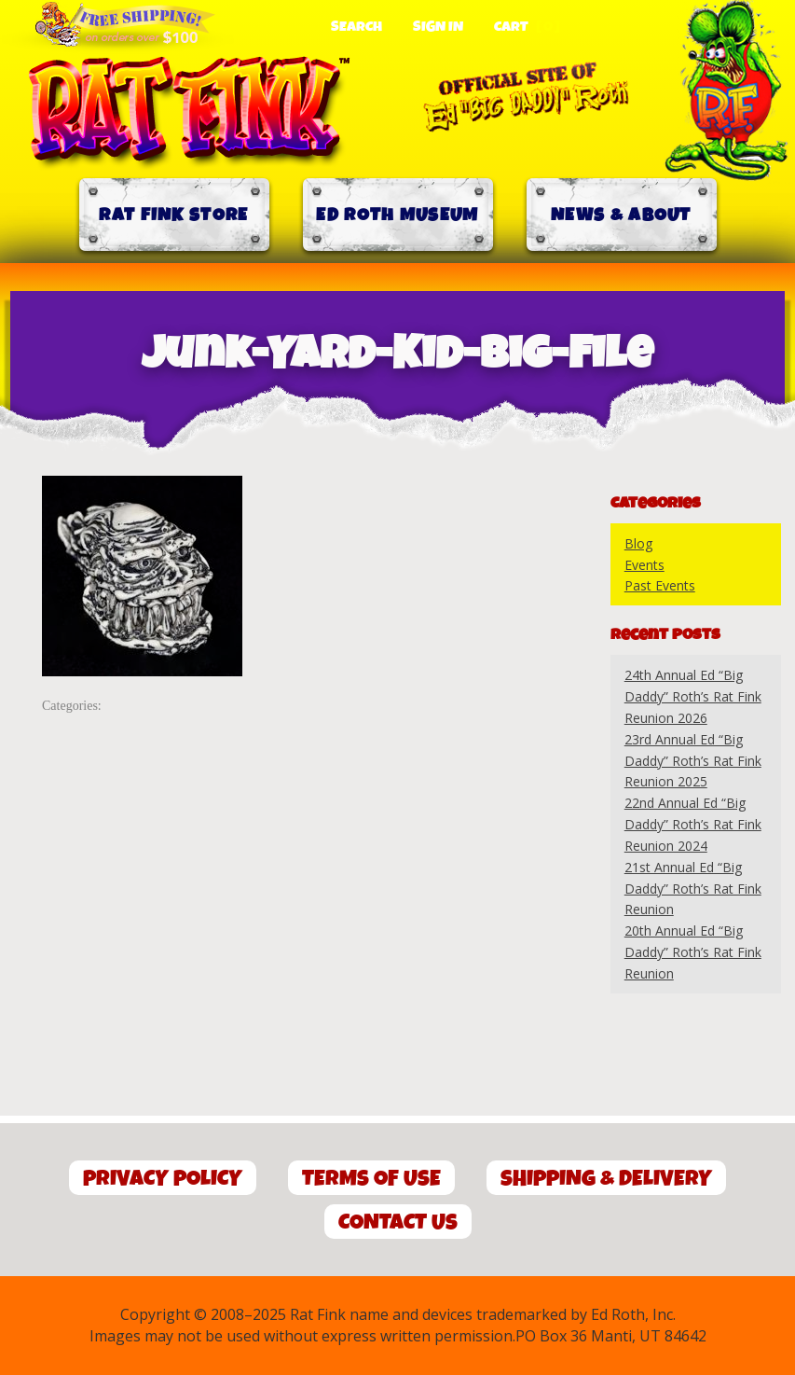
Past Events (659, 585)
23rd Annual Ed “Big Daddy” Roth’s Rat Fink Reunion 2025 (692, 760)
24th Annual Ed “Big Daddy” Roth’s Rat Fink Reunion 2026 (692, 696)
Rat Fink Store (173, 215)
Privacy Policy (162, 1178)
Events (644, 565)
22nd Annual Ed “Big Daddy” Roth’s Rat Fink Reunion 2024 (692, 824)
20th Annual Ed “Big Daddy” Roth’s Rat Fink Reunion (692, 952)
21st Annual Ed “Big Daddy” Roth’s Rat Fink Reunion (692, 888)
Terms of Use (371, 1178)
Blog (638, 543)
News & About (621, 215)
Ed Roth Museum (397, 215)
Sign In (438, 27)
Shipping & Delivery (606, 1178)
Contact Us (398, 1222)
